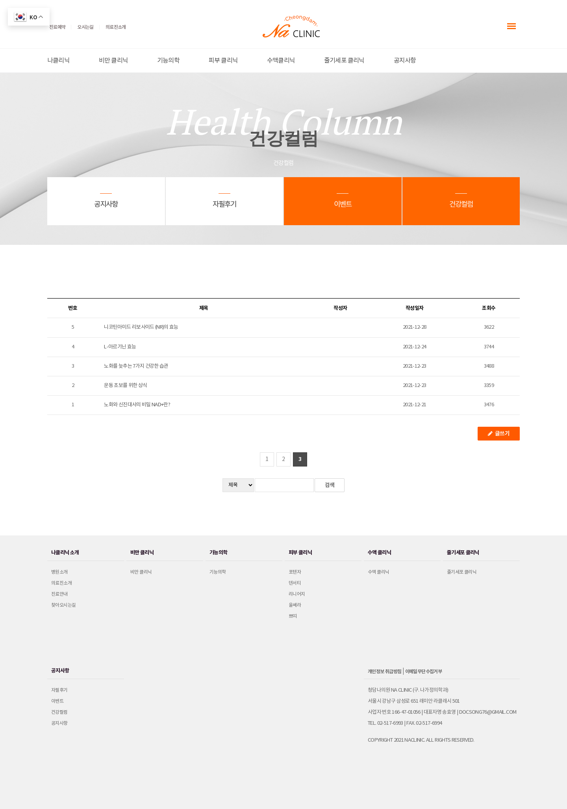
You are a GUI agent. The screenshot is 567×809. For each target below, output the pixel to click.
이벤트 (57, 701)
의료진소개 (61, 583)
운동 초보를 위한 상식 (125, 386)
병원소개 (59, 572)
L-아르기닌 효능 (120, 347)
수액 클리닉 (378, 572)
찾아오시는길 (63, 605)
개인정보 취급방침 (385, 671)
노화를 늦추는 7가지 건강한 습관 (136, 366)
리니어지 (297, 594)
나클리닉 (58, 60)
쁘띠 (293, 616)
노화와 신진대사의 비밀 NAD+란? (137, 405)
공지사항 (405, 60)
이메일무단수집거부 (423, 671)
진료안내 (59, 594)
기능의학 (168, 60)
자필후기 (59, 690)
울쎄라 (295, 605)
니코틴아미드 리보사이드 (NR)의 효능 (141, 327)
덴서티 (295, 583)
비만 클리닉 (113, 60)
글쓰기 (499, 433)
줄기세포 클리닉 (344, 60)
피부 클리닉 (223, 60)
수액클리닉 (281, 60)
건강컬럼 (59, 712)
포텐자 (295, 572)
